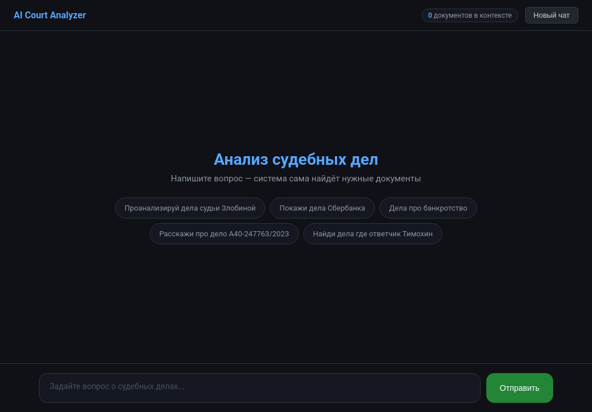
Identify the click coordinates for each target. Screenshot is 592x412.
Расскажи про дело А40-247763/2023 (224, 233)
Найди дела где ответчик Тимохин (373, 233)
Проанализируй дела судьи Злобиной (190, 208)
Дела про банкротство (428, 208)
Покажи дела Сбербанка (322, 208)
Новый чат (552, 15)
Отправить (519, 388)
